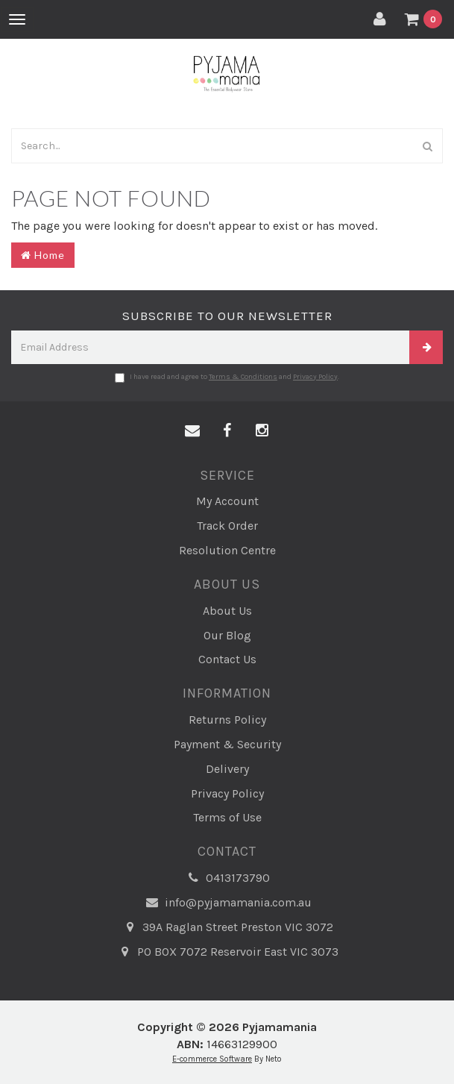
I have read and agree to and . (227, 377)
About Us (227, 611)
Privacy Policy (315, 376)
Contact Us (227, 659)
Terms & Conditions (243, 376)
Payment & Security (227, 744)
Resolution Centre (227, 550)
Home (43, 254)
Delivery (227, 769)
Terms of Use (227, 817)
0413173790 (227, 878)
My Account (227, 501)
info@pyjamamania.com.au (227, 903)
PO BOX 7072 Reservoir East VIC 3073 (227, 952)
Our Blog (227, 635)
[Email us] (192, 431)
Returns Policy (227, 719)
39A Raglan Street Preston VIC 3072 (227, 927)
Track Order (227, 525)
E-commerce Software (212, 1059)
